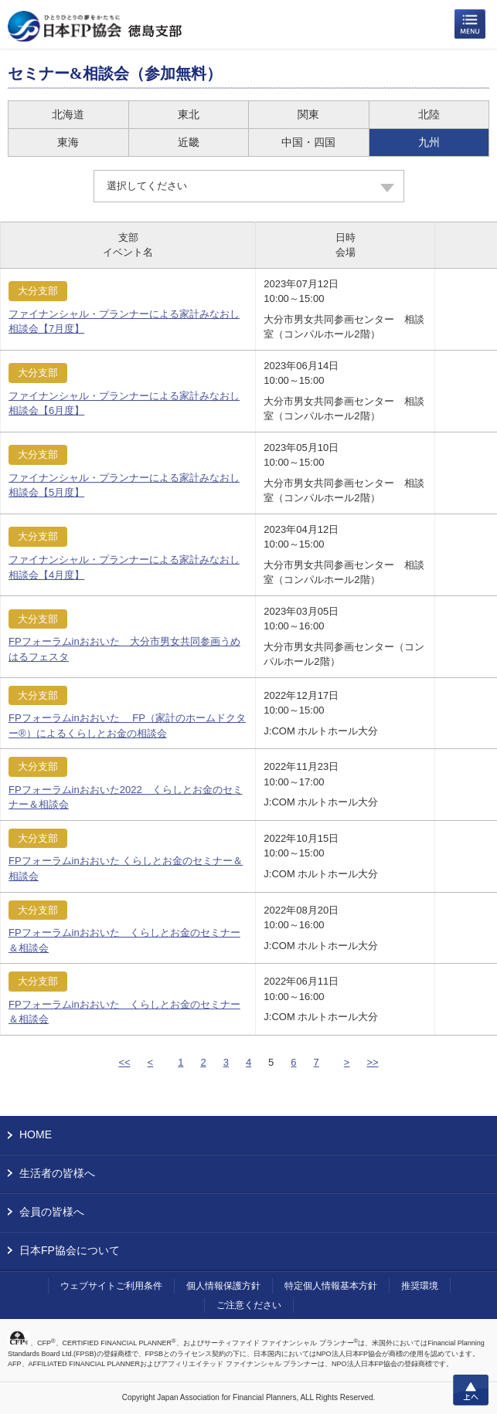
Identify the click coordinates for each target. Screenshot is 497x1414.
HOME (35, 1134)
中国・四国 (308, 142)
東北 (188, 114)
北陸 (429, 114)
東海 (68, 142)
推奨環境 (419, 1285)
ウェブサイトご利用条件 (111, 1285)
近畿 (188, 142)
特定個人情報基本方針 (330, 1285)
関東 (308, 114)
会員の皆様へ (51, 1211)
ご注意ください (248, 1305)
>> (372, 1062)
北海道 (68, 114)
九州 (429, 142)
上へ (470, 1390)
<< (124, 1062)
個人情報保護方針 (223, 1285)
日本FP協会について (69, 1250)
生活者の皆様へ (57, 1173)
